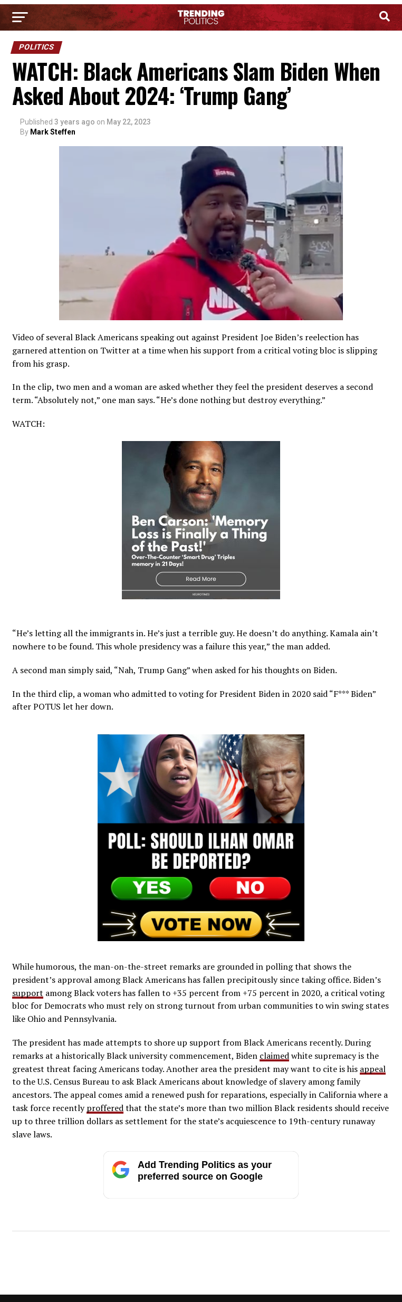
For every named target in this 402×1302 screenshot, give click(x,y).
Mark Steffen (52, 132)
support (27, 993)
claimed (274, 1055)
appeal (373, 1069)
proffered (105, 1108)
